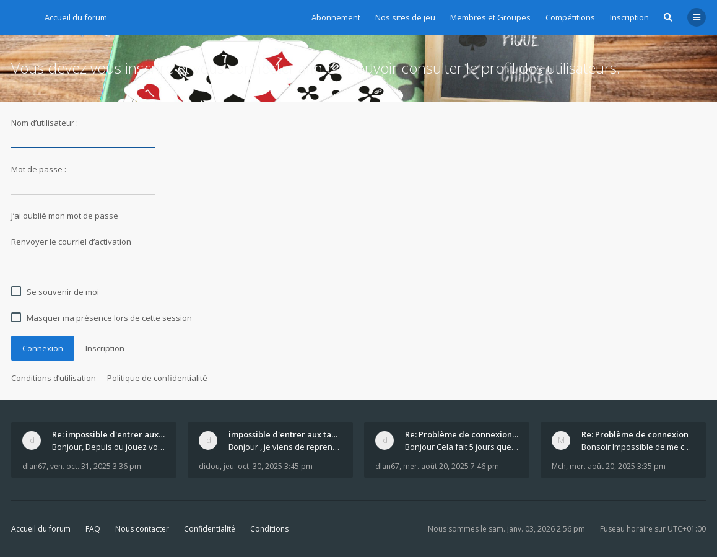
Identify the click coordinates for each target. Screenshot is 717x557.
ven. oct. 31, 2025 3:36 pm (95, 466)
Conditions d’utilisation (53, 378)
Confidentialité (209, 529)
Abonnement (335, 17)
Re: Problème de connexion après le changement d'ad (461, 434)
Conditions (269, 529)
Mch (559, 466)
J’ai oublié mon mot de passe (64, 215)
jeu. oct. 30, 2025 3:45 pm (268, 466)
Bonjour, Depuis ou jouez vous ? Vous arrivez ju (108, 446)
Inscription (629, 17)
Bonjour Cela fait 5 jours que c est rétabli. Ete (461, 446)
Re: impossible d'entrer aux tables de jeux (108, 434)
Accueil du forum (41, 529)
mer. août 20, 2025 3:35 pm (618, 466)
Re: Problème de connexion (635, 434)
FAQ (92, 529)
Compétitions (570, 17)
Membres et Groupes (490, 17)
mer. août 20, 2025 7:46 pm (451, 466)
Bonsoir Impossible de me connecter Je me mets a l (638, 446)
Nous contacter (142, 529)
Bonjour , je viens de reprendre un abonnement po (285, 446)
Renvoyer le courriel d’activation (71, 241)
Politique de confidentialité (157, 378)
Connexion (42, 348)
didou (209, 466)
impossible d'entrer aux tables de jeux (285, 434)
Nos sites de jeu (405, 17)
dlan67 (34, 466)
